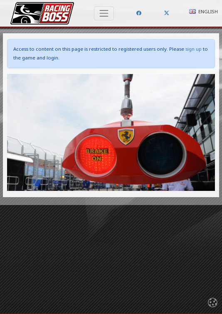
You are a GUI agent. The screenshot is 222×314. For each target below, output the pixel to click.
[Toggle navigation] (104, 13)
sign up (193, 49)
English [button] (203, 11)
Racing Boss (42, 13)
